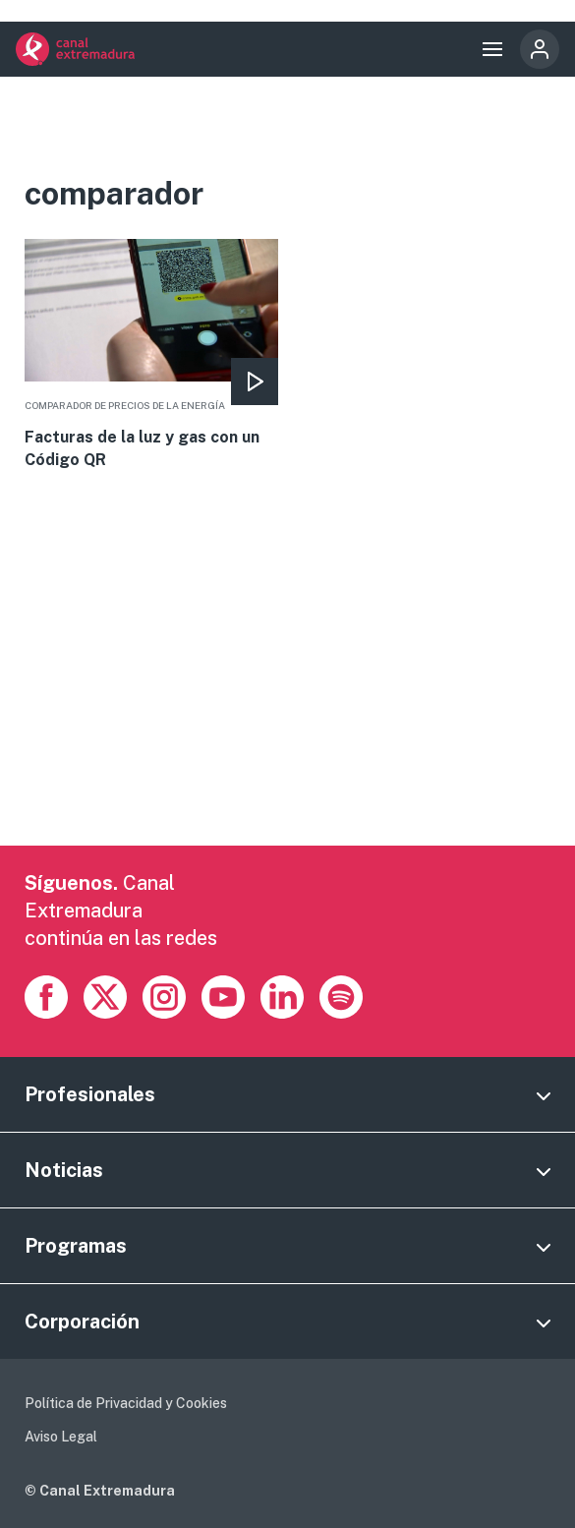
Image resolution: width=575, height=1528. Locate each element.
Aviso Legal (61, 1436)
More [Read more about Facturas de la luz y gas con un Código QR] (151, 355)
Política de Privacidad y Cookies (126, 1403)
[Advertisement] (287, 708)
